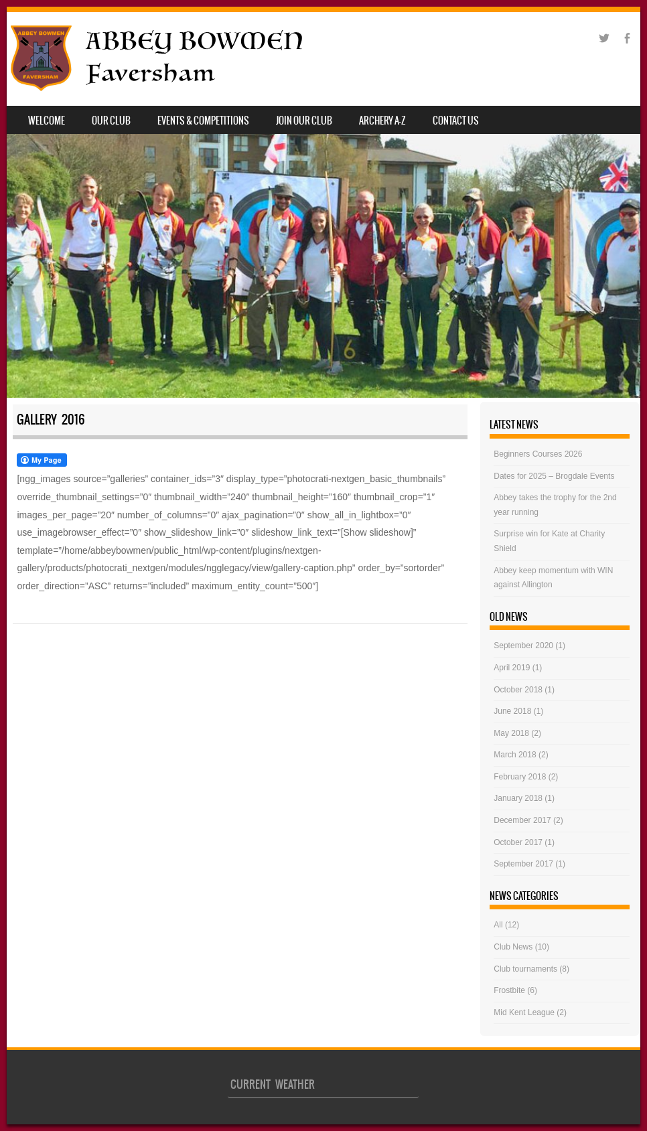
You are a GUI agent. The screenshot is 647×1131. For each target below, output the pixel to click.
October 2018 (518, 689)
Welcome (46, 120)
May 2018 (511, 733)
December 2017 (522, 820)
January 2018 (518, 798)
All (498, 924)
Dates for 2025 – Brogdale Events (554, 476)
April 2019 (512, 667)
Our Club (111, 120)
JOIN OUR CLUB (304, 120)
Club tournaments (525, 969)
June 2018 (512, 711)
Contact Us (456, 120)
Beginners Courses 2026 (538, 454)
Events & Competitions (203, 120)
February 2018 (520, 776)
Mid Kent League (524, 1012)
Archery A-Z (382, 120)
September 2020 (523, 645)
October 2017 (518, 842)
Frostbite (509, 990)
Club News (513, 947)
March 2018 (515, 754)
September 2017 (523, 864)
